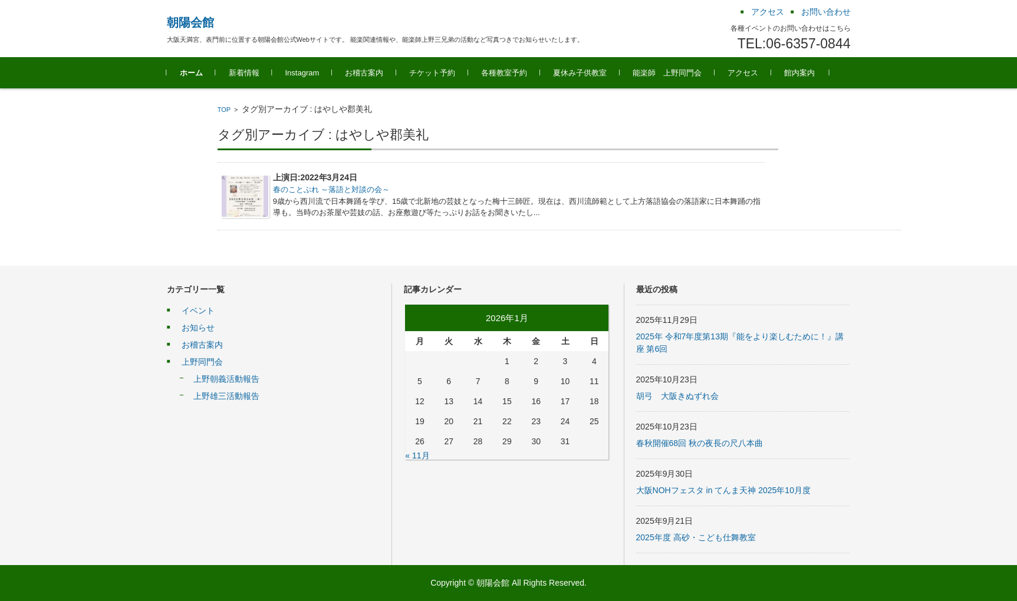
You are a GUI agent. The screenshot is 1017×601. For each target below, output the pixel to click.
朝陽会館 (190, 22)
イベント (198, 310)
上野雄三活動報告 (226, 396)
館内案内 (799, 72)
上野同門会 (202, 361)
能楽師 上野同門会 (667, 72)
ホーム (191, 72)
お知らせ (198, 327)
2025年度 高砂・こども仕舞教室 (696, 537)
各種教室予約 (504, 72)
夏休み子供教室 (580, 72)
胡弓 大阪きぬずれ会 (677, 396)
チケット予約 (432, 72)
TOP (224, 109)
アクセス (743, 72)
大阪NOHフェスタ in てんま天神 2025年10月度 (723, 490)
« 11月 (417, 455)
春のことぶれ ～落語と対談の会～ (331, 189)
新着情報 (244, 72)
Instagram (302, 72)
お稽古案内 (364, 72)
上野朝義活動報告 (226, 379)
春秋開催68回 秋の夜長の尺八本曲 (699, 443)
